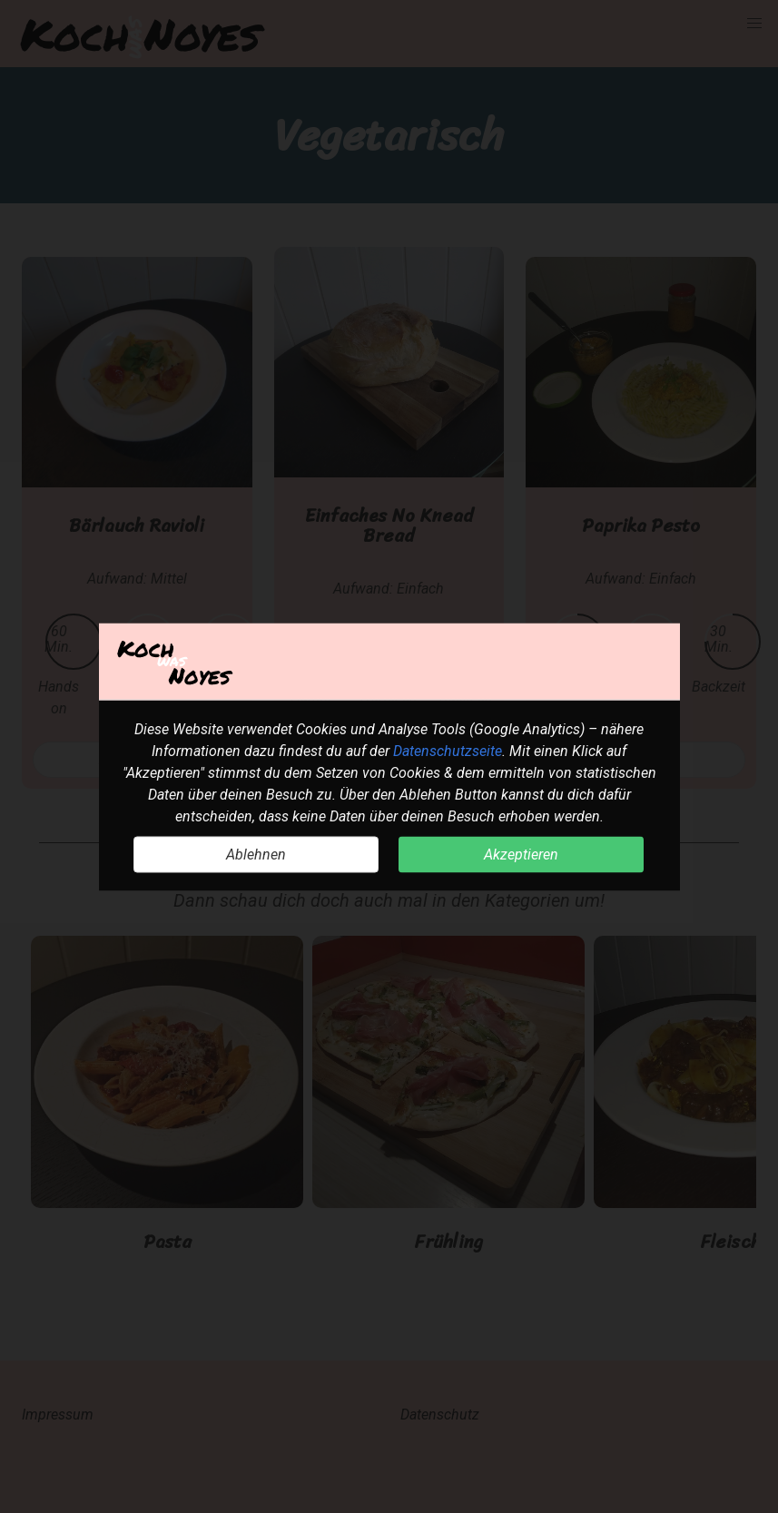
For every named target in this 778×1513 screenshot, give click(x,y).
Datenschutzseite (447, 750)
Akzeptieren (521, 853)
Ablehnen (256, 853)
